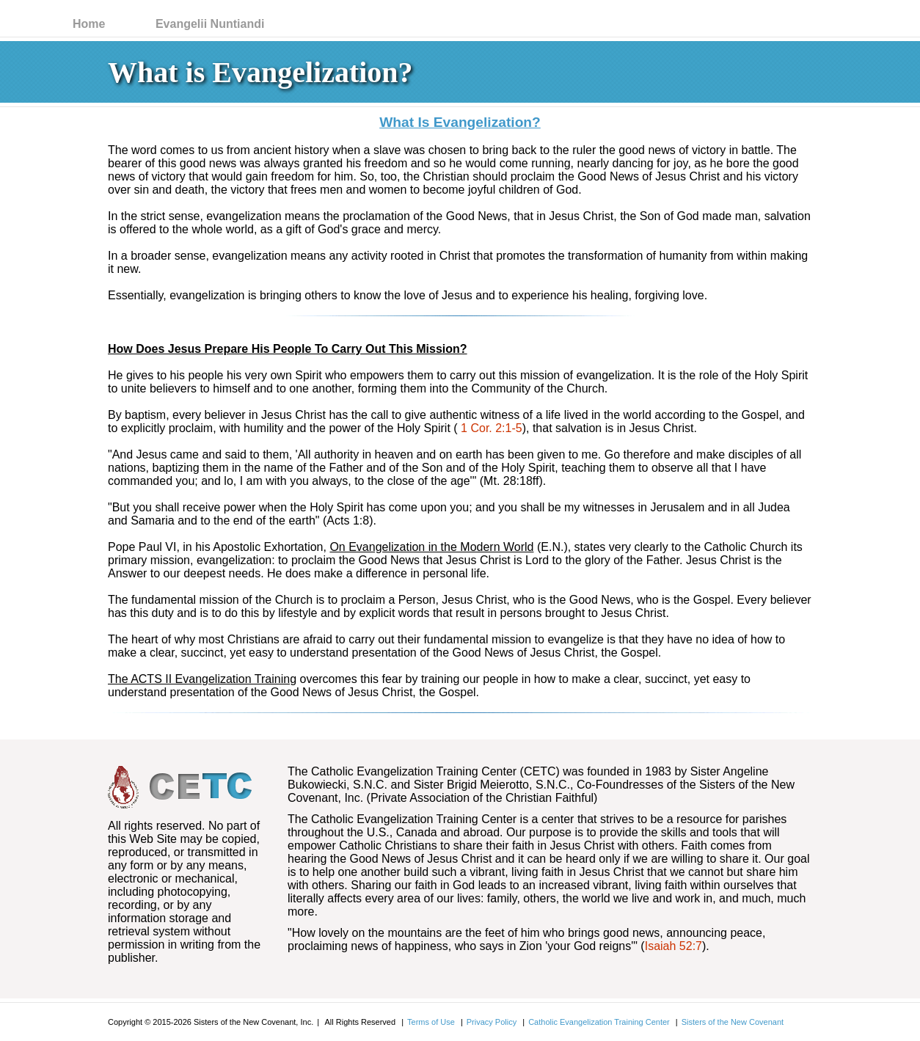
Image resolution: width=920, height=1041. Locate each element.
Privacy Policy (491, 1022)
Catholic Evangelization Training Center (599, 1022)
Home (89, 24)
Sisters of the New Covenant (733, 1022)
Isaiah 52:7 (673, 946)
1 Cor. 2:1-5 (491, 428)
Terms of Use (431, 1022)
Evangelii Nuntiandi (210, 24)
